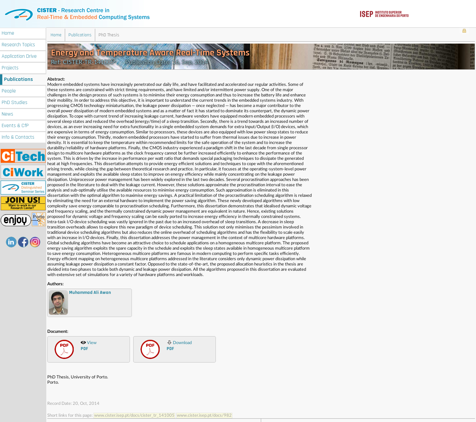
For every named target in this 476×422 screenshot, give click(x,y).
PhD (14, 101)
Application (19, 55)
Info (18, 136)
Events (15, 125)
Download (179, 345)
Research (18, 44)
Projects (10, 67)
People (9, 90)
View (89, 345)
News (7, 113)
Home (8, 32)
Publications (18, 78)
